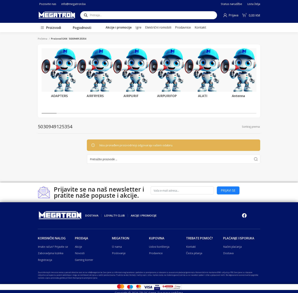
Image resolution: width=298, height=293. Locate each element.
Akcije (78, 246)
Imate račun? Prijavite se (53, 246)
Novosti (80, 253)
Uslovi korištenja (159, 246)
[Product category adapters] (59, 74)
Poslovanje (119, 253)
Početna (43, 38)
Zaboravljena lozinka (50, 253)
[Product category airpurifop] (167, 74)
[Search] (173, 159)
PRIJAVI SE (228, 190)
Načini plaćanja (232, 246)
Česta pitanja (194, 253)
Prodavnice (156, 253)
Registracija (45, 260)
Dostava (228, 253)
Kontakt (191, 246)
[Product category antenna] (238, 74)
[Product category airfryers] (95, 74)
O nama (117, 246)
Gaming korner (84, 260)
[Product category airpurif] (131, 74)
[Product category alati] (202, 74)
